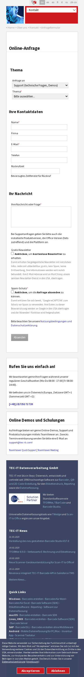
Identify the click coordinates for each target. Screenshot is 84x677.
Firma (14, 133)
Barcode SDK (49, 615)
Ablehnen (58, 671)
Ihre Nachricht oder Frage (26, 204)
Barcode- (64, 479)
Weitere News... (17, 579)
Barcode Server (19, 623)
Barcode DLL (22, 627)
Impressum (32, 661)
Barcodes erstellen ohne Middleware (52, 627)
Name (15, 122)
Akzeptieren (31, 671)
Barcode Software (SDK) (44, 603)
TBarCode (60, 502)
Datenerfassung (29, 487)
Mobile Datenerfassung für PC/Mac (40, 631)
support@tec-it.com (20, 442)
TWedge (56, 514)
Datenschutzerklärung (13, 661)
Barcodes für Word (55, 598)
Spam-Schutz (19, 288)
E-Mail (15, 144)
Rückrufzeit (17, 166)
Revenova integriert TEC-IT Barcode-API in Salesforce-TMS (41, 573)
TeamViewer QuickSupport (22, 450)
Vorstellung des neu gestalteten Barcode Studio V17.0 (39, 541)
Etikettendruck (54, 483)
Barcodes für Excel (19, 603)
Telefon (15, 155)
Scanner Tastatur (25, 635)
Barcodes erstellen (32, 598)
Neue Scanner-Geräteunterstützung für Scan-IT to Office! (41, 562)
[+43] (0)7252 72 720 (21, 404)
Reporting (69, 483)
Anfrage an (18, 80)
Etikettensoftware (19, 607)
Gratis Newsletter (21, 250)
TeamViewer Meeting (48, 450)
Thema (17, 91)
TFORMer (48, 502)
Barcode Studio (51, 506)
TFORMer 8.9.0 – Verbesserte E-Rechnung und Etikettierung (42, 551)
